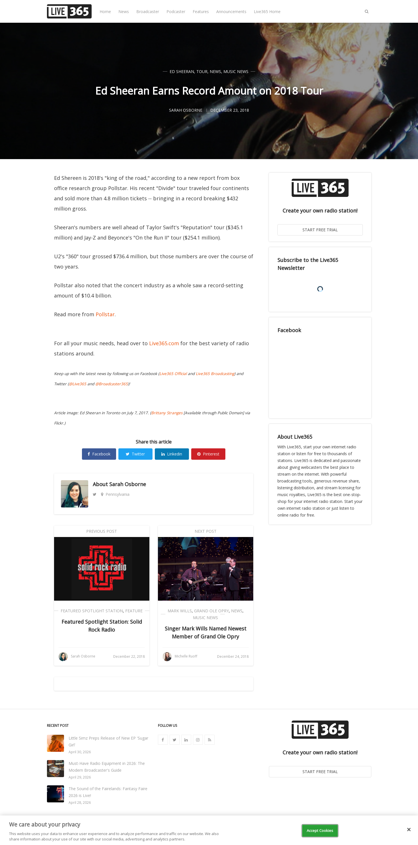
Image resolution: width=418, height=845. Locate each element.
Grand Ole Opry (211, 610)
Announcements (231, 11)
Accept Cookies (320, 830)
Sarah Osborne (127, 484)
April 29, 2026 (80, 777)
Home (105, 11)
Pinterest (208, 454)
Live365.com (164, 343)
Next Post (206, 531)
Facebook (99, 454)
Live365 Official (173, 373)
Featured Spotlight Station (92, 610)
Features (201, 11)
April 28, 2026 (80, 802)
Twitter (135, 454)
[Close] (409, 829)
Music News (235, 71)
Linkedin (171, 454)
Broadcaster (147, 11)
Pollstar (105, 314)
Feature (134, 610)
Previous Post (101, 531)
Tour (201, 71)
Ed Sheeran (182, 71)
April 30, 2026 (80, 752)
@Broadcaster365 (111, 383)
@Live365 (77, 383)
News (123, 11)
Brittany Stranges (166, 412)
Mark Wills (180, 610)
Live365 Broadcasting (215, 373)
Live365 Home (267, 11)
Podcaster (175, 11)
